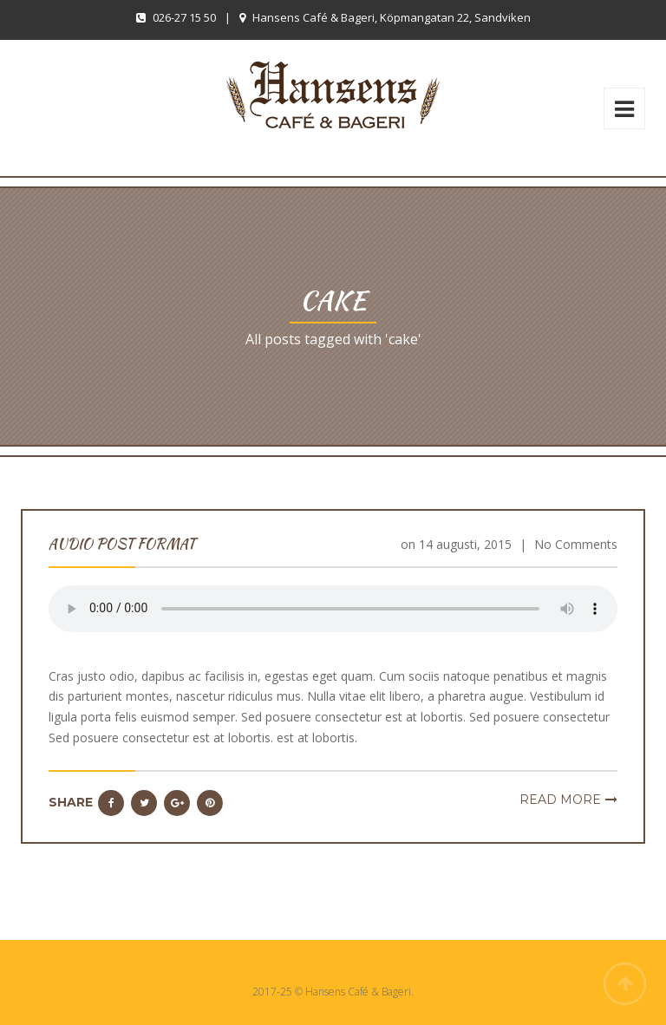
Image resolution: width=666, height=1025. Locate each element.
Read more (560, 799)
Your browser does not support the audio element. (333, 608)
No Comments (575, 544)
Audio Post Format (122, 544)
